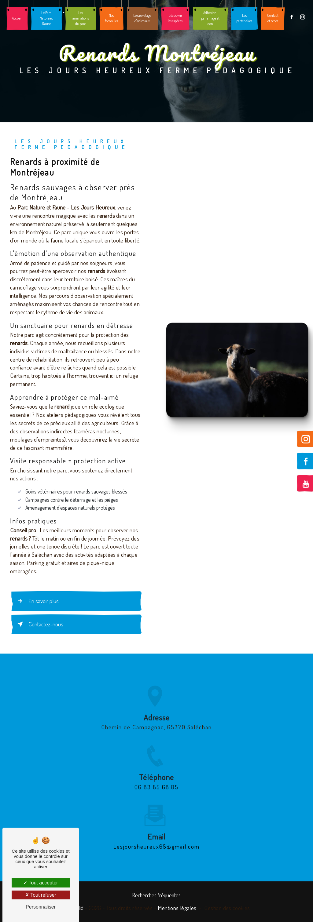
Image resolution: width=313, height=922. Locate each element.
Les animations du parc (80, 18)
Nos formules (111, 18)
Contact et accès (272, 18)
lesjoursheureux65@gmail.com (156, 838)
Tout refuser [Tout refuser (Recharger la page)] (40, 895)
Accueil (17, 18)
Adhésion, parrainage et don (210, 18)
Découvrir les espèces (175, 18)
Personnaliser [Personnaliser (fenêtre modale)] (41, 906)
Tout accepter (40, 882)
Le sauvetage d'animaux (142, 18)
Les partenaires (244, 18)
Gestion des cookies (227, 908)
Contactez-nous (39, 624)
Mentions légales (177, 908)
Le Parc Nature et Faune (46, 18)
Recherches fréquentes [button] (156, 895)
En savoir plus (37, 601)
